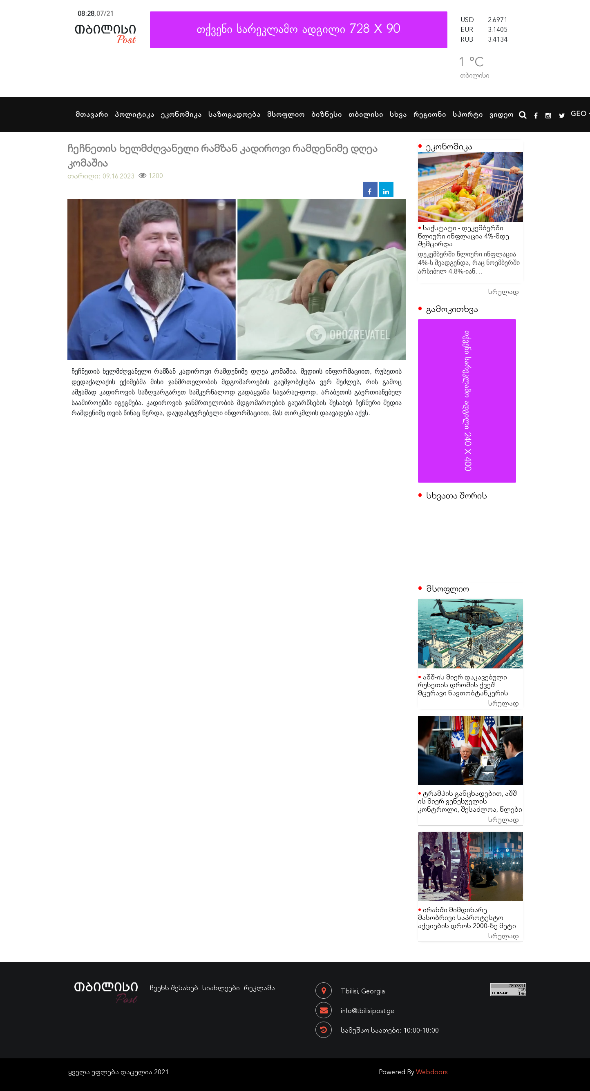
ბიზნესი (326, 113)
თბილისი (366, 113)
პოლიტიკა (134, 113)
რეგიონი (429, 113)
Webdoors (432, 1071)
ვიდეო (501, 113)
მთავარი (92, 113)
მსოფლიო (286, 113)
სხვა (398, 113)
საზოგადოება (234, 113)
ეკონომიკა (181, 113)
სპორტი (468, 113)
